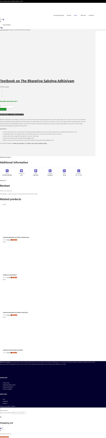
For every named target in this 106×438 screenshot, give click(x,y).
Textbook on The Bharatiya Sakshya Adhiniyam (37, 81)
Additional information (6, 157)
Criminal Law (15, 143)
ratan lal (36, 143)
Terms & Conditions (7, 389)
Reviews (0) (3, 180)
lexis (33, 143)
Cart (4, 399)
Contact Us (5, 401)
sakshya (45, 143)
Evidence (29, 143)
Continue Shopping (4, 437)
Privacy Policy (6, 382)
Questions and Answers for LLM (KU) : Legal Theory (15, 312)
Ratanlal (41, 143)
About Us (5, 403)
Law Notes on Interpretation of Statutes (13, 350)
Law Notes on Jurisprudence (10, 275)
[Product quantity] (7, 106)
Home (1, 30)
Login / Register (7, 24)
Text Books (5, 30)
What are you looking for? (6, 412)
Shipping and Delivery (8, 387)
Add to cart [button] (14, 240)
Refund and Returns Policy (9, 384)
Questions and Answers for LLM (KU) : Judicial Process (16, 237)
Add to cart (3, 109)
